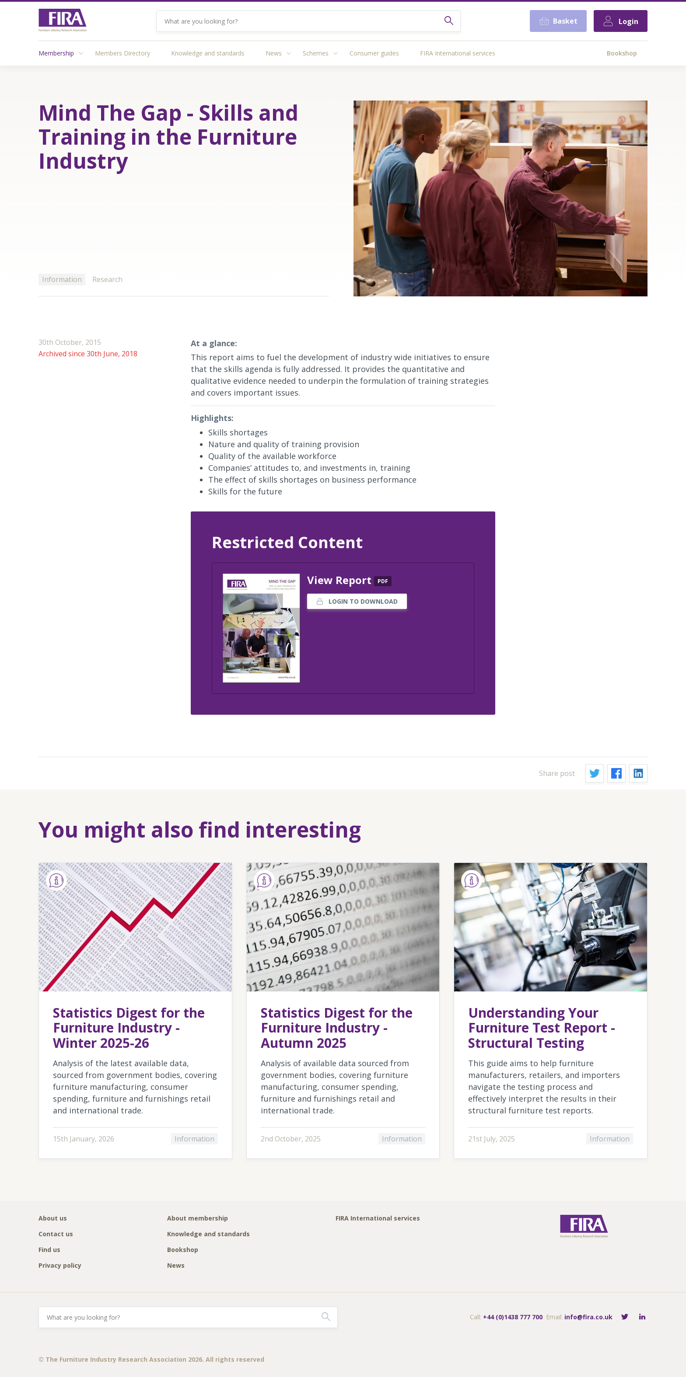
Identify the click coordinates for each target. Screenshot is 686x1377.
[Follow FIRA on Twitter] (625, 1317)
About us (52, 1218)
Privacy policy (59, 1265)
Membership (56, 53)
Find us (49, 1250)
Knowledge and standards (208, 53)
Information (62, 279)
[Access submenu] (81, 53)
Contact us (55, 1234)
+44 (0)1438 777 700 (512, 1317)
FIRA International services (457, 53)
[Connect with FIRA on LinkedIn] (642, 1317)
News (274, 53)
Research (107, 279)
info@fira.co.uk (588, 1317)
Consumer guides (374, 53)
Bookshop (622, 53)
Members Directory (122, 53)
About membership (197, 1218)
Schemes (316, 53)
